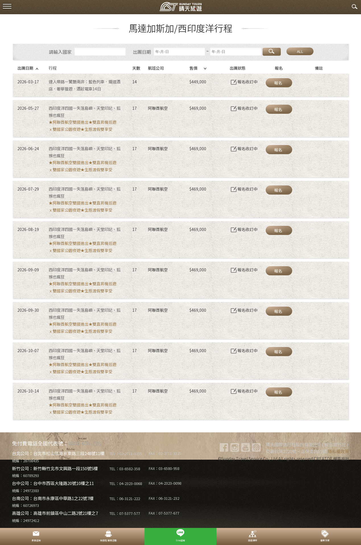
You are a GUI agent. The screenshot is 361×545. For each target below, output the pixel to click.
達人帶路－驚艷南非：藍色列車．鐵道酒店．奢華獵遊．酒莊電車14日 (84, 85)
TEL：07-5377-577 (125, 513)
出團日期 (142, 51)
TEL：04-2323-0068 (126, 483)
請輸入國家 (60, 51)
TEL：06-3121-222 (125, 498)
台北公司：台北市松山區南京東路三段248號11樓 (58, 453)
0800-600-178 (84, 443)
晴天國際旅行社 (180, 7)
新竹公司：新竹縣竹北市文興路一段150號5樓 (55, 468)
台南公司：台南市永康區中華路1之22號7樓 (53, 498)
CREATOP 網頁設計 (331, 458)
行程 (53, 68)
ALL (300, 51)
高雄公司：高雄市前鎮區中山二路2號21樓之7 (55, 513)
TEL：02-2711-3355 (126, 453)
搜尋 (271, 51)
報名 (278, 83)
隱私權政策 (338, 451)
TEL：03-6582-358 (125, 468)
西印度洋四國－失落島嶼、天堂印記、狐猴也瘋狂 (84, 111)
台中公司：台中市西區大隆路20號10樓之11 (53, 483)
